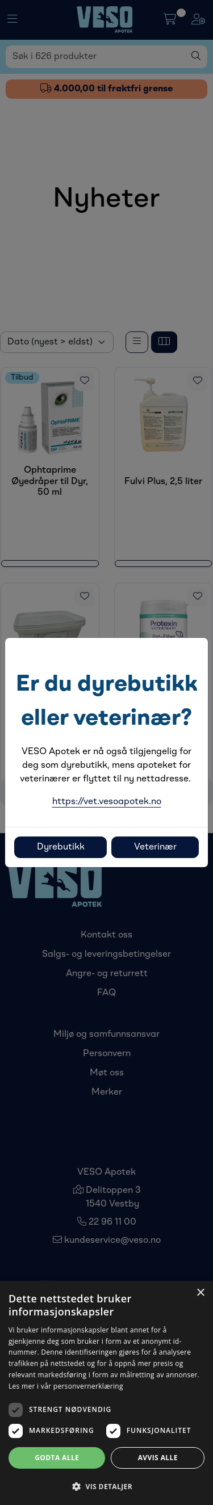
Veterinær (155, 847)
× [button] (200, 1293)
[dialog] (106, 1393)
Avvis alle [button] (158, 1457)
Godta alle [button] (57, 1457)
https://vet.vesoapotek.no (106, 801)
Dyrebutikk (61, 847)
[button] (106, 1486)
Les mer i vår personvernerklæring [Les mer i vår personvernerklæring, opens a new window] (66, 1386)
